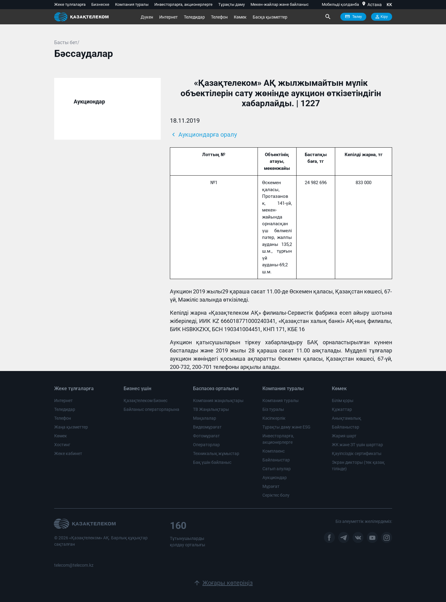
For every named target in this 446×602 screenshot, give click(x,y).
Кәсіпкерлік (274, 418)
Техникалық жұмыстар (216, 453)
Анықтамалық (346, 418)
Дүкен (147, 17)
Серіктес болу (276, 495)
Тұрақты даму (231, 4)
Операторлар (206, 444)
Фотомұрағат (206, 435)
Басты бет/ (66, 42)
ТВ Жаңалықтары (211, 409)
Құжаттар (342, 409)
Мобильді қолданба (340, 4)
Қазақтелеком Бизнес (145, 400)
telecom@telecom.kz (73, 565)
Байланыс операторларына (151, 409)
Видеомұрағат (207, 427)
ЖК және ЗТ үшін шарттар (357, 444)
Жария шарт (344, 435)
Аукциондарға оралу (203, 134)
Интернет (168, 17)
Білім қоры (342, 400)
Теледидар (194, 17)
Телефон (219, 17)
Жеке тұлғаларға (70, 4)
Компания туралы (132, 4)
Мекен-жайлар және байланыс (280, 4)
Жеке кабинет (68, 453)
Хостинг (62, 444)
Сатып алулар (276, 468)
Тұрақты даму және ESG (286, 427)
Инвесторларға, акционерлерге (183, 4)
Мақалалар (204, 418)
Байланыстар (276, 459)
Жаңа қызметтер (71, 427)
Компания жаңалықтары (218, 400)
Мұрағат (270, 486)
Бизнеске (100, 4)
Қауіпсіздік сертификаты (356, 453)
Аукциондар (89, 101)
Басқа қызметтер (270, 17)
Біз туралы (273, 409)
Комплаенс (273, 451)
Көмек (240, 17)
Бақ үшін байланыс (212, 462)
